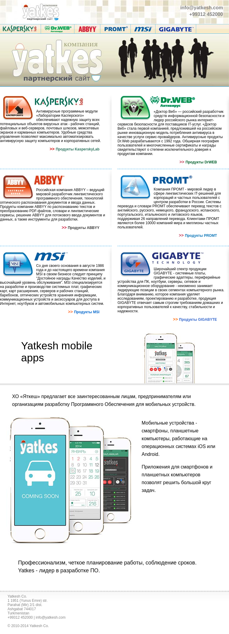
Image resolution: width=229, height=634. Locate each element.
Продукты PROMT (201, 235)
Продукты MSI (86, 312)
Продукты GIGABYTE (198, 319)
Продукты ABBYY (83, 228)
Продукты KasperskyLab (77, 149)
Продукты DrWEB (201, 162)
